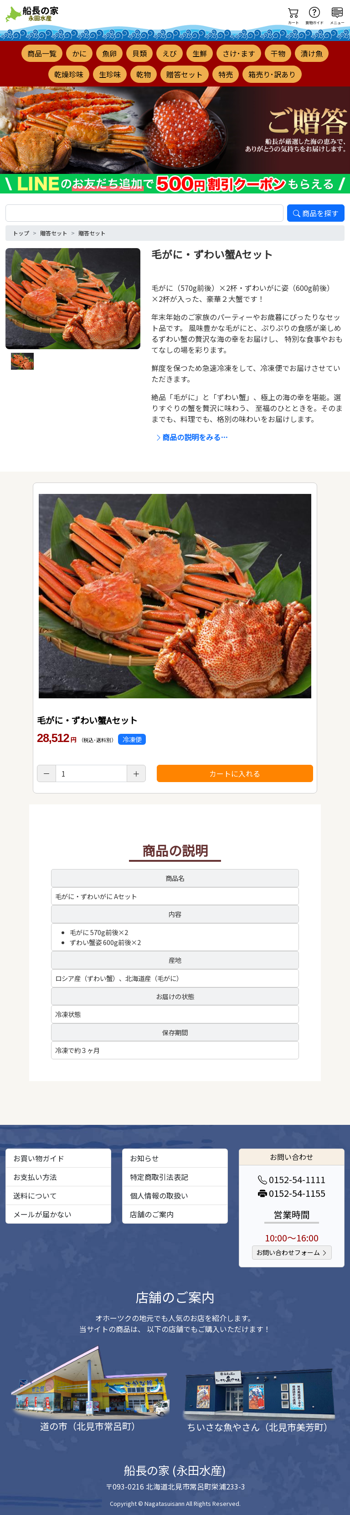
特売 (225, 74)
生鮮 (199, 53)
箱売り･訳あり (272, 74)
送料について (35, 1195)
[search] (144, 213)
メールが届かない (42, 1214)
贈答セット (184, 74)
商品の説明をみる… (191, 437)
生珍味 (110, 74)
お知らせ (144, 1158)
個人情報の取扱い (159, 1195)
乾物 (143, 74)
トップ (21, 233)
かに (79, 53)
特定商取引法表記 (159, 1176)
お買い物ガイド (38, 1158)
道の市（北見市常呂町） (90, 1426)
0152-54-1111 (291, 1179)
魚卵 (109, 53)
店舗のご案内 (152, 1214)
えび (169, 53)
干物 (278, 53)
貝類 (139, 53)
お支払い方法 (35, 1176)
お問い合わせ (292, 1156)
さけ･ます (238, 53)
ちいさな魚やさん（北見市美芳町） (260, 1427)
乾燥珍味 (68, 74)
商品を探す (316, 213)
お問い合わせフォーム (292, 1252)
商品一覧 (42, 53)
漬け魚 (312, 53)
